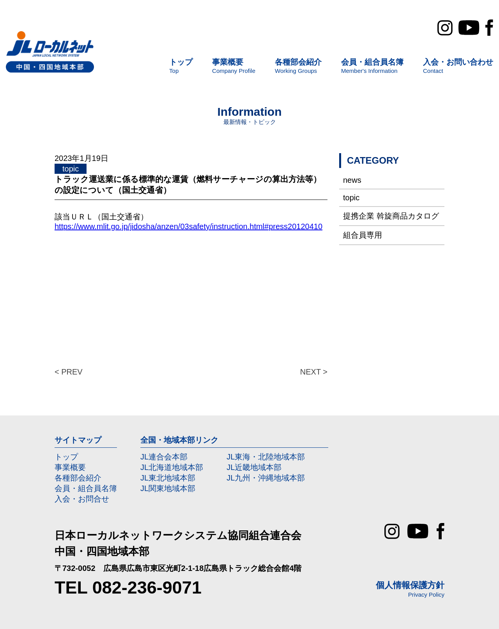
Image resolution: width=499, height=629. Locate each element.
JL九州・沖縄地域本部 (265, 478)
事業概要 (70, 467)
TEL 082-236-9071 (128, 587)
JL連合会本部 (164, 456)
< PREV (69, 372)
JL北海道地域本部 (171, 467)
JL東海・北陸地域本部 (265, 456)
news (352, 180)
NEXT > (313, 372)
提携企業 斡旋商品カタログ (391, 216)
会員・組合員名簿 (86, 488)
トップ (66, 456)
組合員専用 (362, 235)
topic (351, 197)
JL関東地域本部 (167, 488)
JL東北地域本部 (167, 478)
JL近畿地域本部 (253, 467)
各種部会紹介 (78, 478)
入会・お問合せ (82, 499)
